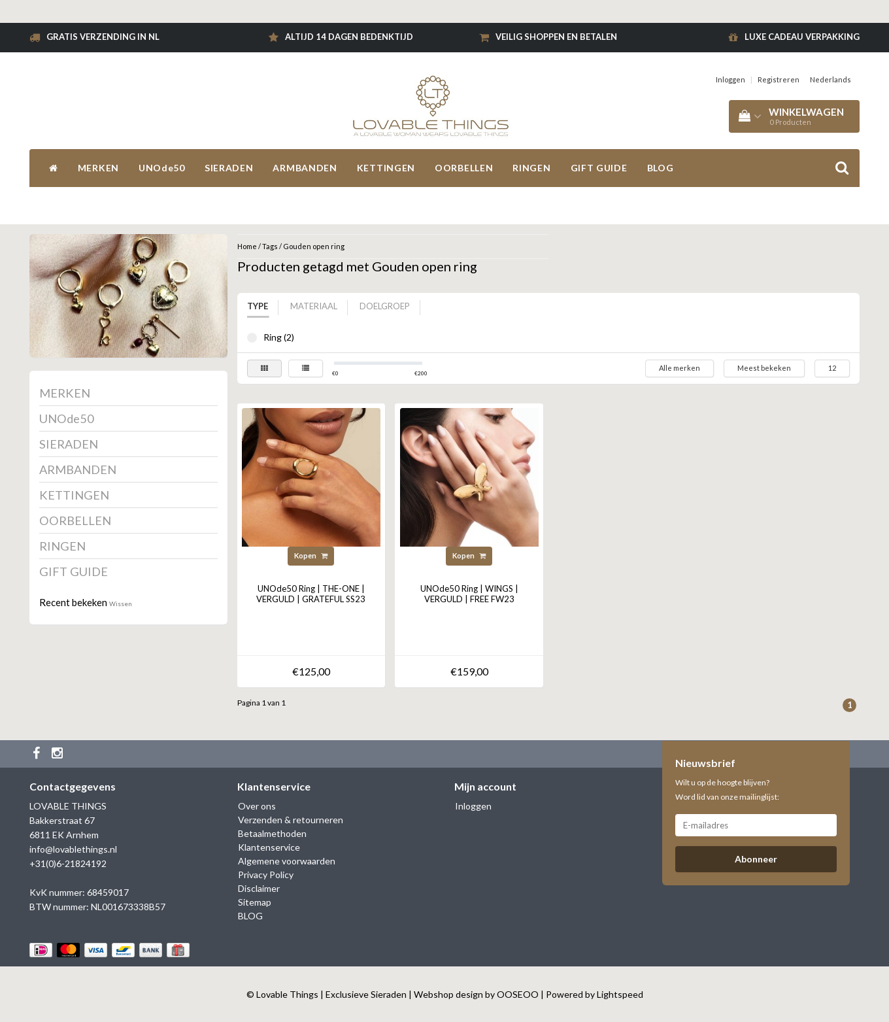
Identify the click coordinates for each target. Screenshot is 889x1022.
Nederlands (830, 79)
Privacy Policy (266, 874)
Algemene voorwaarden (286, 860)
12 (832, 368)
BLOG (660, 167)
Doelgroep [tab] (385, 306)
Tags (270, 246)
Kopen (310, 555)
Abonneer (756, 858)
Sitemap (254, 902)
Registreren (778, 79)
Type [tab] (257, 306)
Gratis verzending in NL (102, 36)
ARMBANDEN (305, 167)
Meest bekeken (764, 368)
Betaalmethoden (272, 833)
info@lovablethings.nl (73, 849)
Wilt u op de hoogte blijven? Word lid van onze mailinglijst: (727, 789)
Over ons (257, 805)
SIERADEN (229, 167)
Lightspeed (620, 994)
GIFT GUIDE (599, 167)
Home (247, 246)
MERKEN (98, 167)
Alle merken (679, 368)
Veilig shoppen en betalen (556, 36)
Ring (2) (252, 338)
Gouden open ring (313, 246)
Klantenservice (269, 847)
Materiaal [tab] (313, 306)
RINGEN (531, 167)
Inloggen (730, 79)
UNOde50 (162, 167)
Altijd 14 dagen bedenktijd (349, 36)
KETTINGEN (386, 167)
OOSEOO (518, 994)
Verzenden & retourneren (290, 819)
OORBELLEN (464, 167)
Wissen (120, 603)
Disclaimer (259, 888)
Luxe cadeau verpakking (802, 36)
